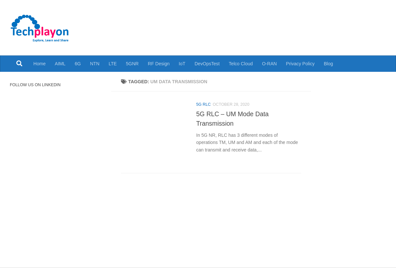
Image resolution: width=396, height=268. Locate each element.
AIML (60, 63)
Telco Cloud (241, 63)
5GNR (132, 63)
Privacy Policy (300, 63)
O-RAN (269, 63)
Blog (328, 63)
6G (78, 63)
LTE (113, 63)
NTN (94, 63)
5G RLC (203, 104)
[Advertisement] (263, 23)
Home (39, 63)
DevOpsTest (207, 63)
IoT (182, 63)
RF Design (159, 63)
